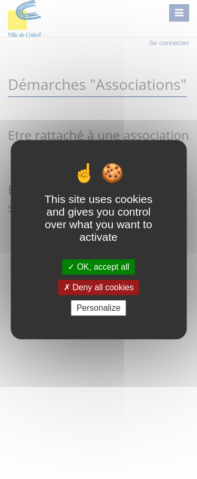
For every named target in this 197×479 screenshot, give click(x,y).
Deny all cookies (99, 287)
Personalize (99, 307)
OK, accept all (98, 266)
